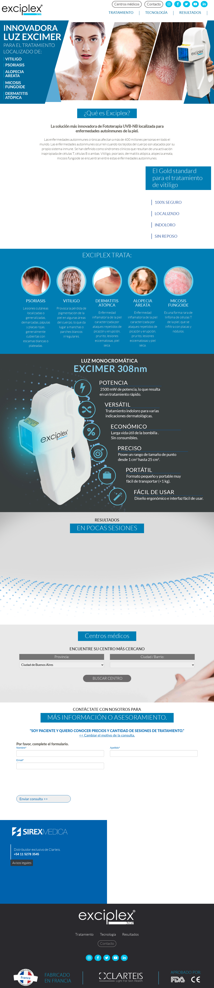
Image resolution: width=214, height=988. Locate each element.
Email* (20, 760)
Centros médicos (126, 4)
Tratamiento (121, 13)
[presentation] (46, 785)
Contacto (154, 4)
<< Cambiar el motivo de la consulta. (107, 735)
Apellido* (115, 747)
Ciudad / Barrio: (152, 657)
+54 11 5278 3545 (26, 854)
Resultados (190, 13)
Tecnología (156, 13)
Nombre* (21, 747)
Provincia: (61, 657)
